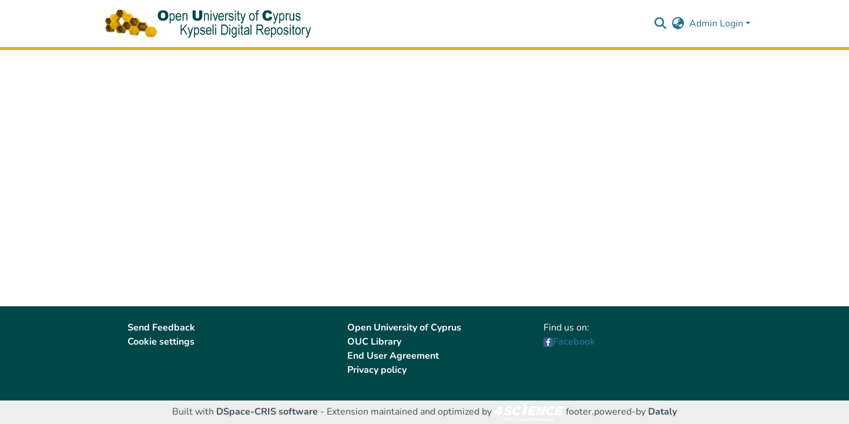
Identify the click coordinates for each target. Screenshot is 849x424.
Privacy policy (377, 369)
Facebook (574, 341)
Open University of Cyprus (404, 327)
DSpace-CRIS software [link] (267, 411)
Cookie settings (160, 341)
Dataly (662, 411)
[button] (660, 23)
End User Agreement (393, 355)
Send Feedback (161, 327)
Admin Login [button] (717, 23)
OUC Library (374, 341)
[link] (528, 411)
